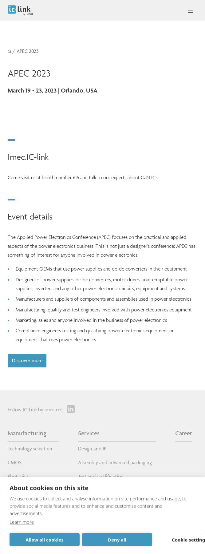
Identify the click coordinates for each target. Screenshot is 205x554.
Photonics (18, 476)
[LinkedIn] (71, 409)
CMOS (15, 462)
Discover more (27, 360)
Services (89, 433)
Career (183, 433)
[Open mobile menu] (190, 10)
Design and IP (92, 448)
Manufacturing (27, 433)
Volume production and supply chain (117, 490)
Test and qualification (101, 476)
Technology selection (30, 448)
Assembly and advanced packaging (115, 462)
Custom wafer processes (33, 490)
